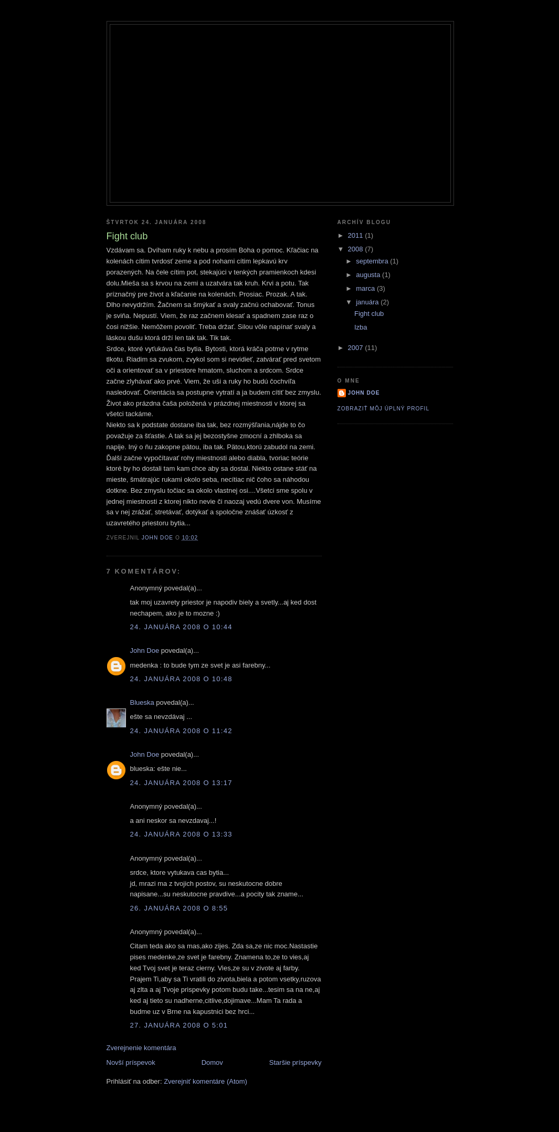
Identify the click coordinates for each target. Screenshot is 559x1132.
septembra (373, 261)
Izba (360, 327)
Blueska (142, 702)
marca (366, 288)
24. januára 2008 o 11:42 (181, 731)
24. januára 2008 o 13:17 (181, 783)
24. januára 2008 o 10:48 (181, 679)
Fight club (369, 314)
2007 (356, 348)
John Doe (145, 650)
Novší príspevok (131, 1062)
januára (368, 302)
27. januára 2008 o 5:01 (179, 1025)
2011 (356, 235)
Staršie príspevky (295, 1062)
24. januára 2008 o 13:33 (181, 834)
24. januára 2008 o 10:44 (181, 627)
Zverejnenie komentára (141, 1048)
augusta (369, 275)
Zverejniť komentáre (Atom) (205, 1081)
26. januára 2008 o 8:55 (179, 908)
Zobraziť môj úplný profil (383, 408)
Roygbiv (280, 43)
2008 (356, 249)
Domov (212, 1062)
